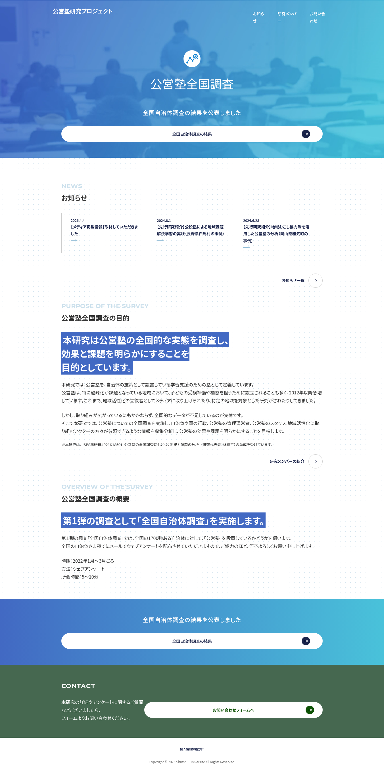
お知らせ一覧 (291, 274)
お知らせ (251, 10)
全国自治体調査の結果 (192, 123)
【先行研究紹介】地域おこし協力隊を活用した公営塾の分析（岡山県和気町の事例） (276, 226)
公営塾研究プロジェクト (83, 11)
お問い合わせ (317, 10)
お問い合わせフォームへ (252, 704)
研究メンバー (282, 10)
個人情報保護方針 (192, 740)
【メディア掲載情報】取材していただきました (103, 222)
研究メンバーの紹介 (284, 454)
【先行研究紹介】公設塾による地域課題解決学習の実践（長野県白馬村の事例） (190, 226)
